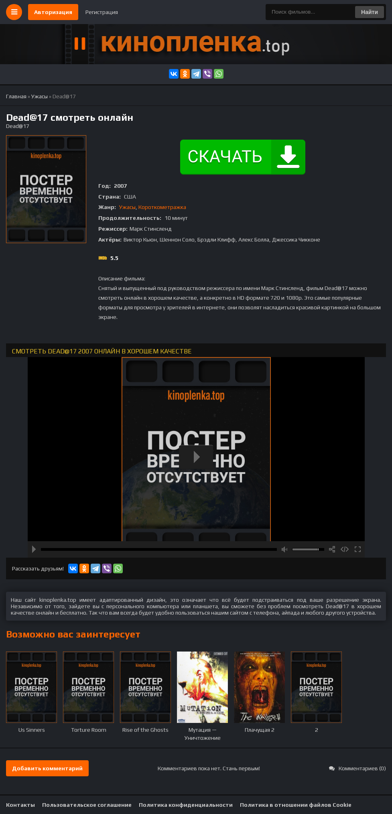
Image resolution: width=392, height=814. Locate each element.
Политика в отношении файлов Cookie (295, 805)
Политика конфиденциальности (186, 805)
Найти (369, 12)
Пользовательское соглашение (87, 805)
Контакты (20, 805)
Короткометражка (162, 207)
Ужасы (127, 207)
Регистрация (101, 12)
